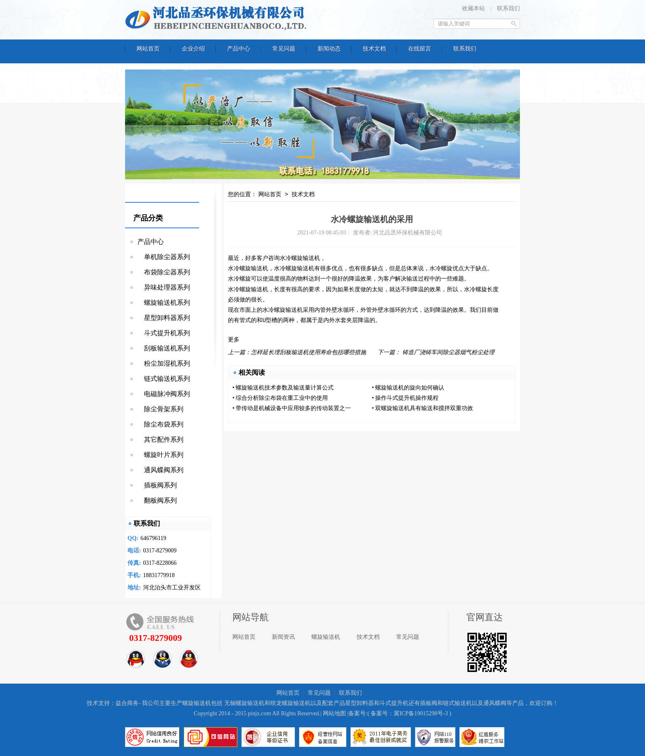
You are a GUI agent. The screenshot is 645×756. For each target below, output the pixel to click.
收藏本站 (473, 8)
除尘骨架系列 (160, 409)
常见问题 (407, 637)
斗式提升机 (394, 703)
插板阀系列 (157, 485)
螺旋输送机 (305, 258)
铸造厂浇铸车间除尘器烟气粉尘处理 (448, 352)
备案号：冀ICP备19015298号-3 (409, 713)
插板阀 (428, 703)
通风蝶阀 (494, 703)
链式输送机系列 (163, 378)
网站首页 (269, 195)
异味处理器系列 (163, 287)
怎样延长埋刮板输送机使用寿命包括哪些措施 (308, 352)
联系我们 (508, 8)
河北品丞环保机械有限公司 (217, 18)
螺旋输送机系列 (163, 302)
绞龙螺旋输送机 (290, 703)
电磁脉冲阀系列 (163, 393)
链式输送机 (457, 703)
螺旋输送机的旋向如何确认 (409, 388)
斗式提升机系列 (163, 332)
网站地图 (334, 713)
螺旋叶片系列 (160, 454)
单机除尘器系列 (163, 256)
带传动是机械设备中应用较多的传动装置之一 (293, 408)
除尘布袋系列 (160, 424)
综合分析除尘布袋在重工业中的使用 (282, 398)
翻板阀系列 (157, 500)
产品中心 (150, 241)
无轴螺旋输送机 (244, 703)
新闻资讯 (283, 637)
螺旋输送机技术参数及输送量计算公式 (285, 388)
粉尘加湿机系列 (163, 363)
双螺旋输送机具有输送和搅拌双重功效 (424, 408)
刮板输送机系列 (163, 348)
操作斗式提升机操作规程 (407, 398)
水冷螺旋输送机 (248, 269)
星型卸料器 (359, 703)
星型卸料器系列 (163, 317)
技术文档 (303, 195)
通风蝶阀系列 (160, 469)
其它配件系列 (160, 439)
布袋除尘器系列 (163, 272)
